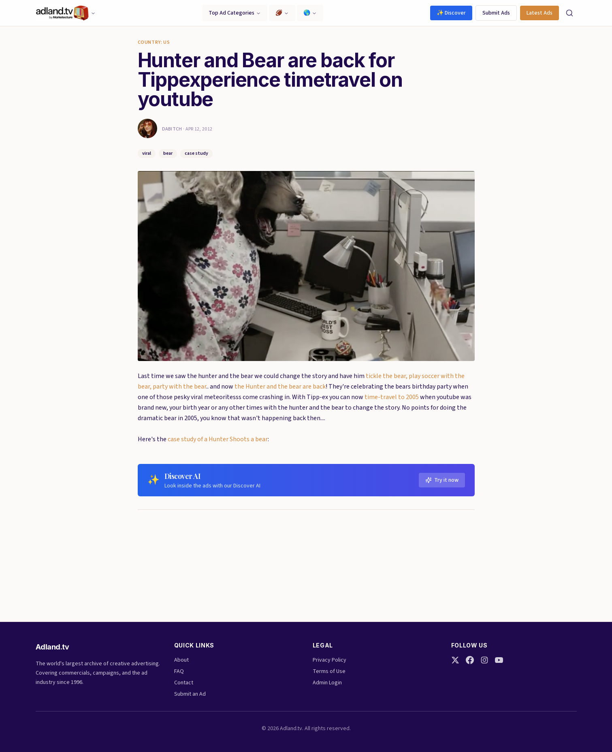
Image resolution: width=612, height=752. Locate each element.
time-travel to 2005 (392, 397)
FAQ (179, 671)
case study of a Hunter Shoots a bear (218, 439)
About (181, 660)
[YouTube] (499, 660)
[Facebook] (470, 660)
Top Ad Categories (235, 13)
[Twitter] (455, 660)
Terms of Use (329, 671)
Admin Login (327, 683)
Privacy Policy (329, 660)
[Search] (569, 13)
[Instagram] (484, 660)
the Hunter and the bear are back (280, 386)
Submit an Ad (190, 694)
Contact (183, 683)
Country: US (154, 42)
